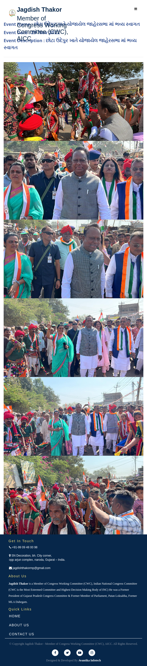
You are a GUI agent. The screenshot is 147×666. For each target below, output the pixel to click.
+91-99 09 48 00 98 (23, 547)
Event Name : (72, 24)
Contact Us (21, 634)
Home (15, 616)
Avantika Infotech (89, 660)
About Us (19, 625)
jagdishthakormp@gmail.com (29, 568)
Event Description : (70, 44)
